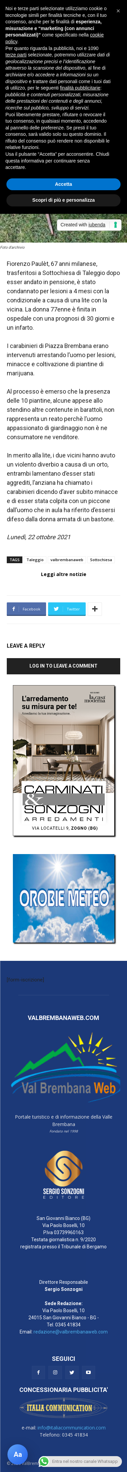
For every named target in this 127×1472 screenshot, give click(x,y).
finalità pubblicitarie (80, 88)
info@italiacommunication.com (72, 1427)
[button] (118, 10)
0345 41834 (68, 1324)
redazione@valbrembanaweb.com (71, 1331)
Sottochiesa (101, 559)
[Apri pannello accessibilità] (17, 1454)
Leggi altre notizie (63, 574)
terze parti (15, 54)
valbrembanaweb (66, 559)
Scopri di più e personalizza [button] (63, 200)
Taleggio (35, 559)
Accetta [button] (63, 184)
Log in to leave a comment (63, 666)
